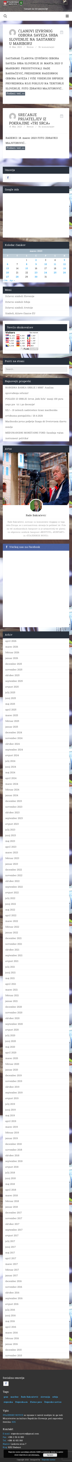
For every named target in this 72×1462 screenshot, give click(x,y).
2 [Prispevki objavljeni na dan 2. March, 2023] (36, 260)
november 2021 (13, 944)
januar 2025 (11, 727)
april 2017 (10, 1258)
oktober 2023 (12, 813)
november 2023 (13, 807)
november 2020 (13, 1013)
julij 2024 (10, 761)
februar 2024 (12, 790)
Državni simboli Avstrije (19, 308)
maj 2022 (10, 910)
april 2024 (10, 778)
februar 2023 (12, 858)
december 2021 (13, 938)
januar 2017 (11, 1276)
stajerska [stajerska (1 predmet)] (8, 1402)
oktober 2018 (12, 1155)
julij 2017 (10, 1241)
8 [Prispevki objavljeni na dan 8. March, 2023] (26, 264)
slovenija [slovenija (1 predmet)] (45, 1397)
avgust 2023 (12, 824)
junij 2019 (10, 1110)
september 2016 (13, 1298)
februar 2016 (12, 1338)
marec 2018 (11, 1195)
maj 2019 (10, 1115)
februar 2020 (12, 1064)
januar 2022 (11, 933)
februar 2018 (12, 1201)
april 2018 (10, 1190)
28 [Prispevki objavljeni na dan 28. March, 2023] (17, 277)
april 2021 (10, 984)
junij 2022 (10, 904)
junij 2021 (10, 973)
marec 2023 (11, 853)
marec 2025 (11, 715)
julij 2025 (10, 693)
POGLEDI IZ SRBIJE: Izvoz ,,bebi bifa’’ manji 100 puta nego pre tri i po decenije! (34, 402)
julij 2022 (10, 898)
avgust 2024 (12, 755)
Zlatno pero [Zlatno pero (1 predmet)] (36, 1402)
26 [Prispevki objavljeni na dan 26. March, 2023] (64, 273)
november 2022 (13, 875)
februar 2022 (12, 927)
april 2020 (10, 1053)
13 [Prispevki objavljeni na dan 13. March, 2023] (7, 268)
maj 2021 (10, 978)
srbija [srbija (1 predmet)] (55, 1397)
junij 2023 (10, 835)
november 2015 (13, 1356)
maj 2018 (10, 1184)
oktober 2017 (12, 1224)
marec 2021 (11, 990)
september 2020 (14, 1024)
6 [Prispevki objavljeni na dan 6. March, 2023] (7, 264)
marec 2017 (11, 1264)
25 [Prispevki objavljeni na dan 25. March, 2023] (55, 273)
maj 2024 (10, 773)
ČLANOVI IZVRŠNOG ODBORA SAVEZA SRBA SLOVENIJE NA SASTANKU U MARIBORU (33, 37)
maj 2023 (10, 841)
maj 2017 (10, 1253)
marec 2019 (11, 1127)
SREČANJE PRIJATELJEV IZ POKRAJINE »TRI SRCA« (29, 119)
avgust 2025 (12, 687)
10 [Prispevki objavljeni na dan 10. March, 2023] (45, 264)
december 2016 (13, 1281)
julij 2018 (10, 1173)
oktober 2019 (12, 1087)
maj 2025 (10, 704)
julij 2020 (10, 1035)
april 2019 (10, 1121)
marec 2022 (11, 921)
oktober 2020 (12, 1018)
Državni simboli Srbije (17, 302)
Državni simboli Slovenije (19, 296)
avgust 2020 (12, 1030)
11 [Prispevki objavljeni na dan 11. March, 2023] (55, 264)
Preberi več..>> (15, 93)
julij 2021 (10, 967)
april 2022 (10, 915)
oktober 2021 (12, 950)
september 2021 (13, 955)
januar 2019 (11, 1138)
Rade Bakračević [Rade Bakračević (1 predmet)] (29, 1397)
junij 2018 (10, 1178)
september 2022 (14, 887)
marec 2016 (11, 1333)
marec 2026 (11, 647)
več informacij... (34, 1455)
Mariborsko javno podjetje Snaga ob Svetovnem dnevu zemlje (35, 424)
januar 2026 (11, 658)
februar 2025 (12, 721)
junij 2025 (10, 698)
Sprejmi (50, 1455)
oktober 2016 (12, 1293)
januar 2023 (11, 864)
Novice (30, 47)
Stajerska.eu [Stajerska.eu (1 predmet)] (21, 1402)
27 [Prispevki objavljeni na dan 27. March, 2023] (7, 277)
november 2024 (13, 738)
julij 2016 (10, 1310)
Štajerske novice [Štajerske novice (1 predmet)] (52, 1402)
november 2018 (13, 1150)
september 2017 (14, 1230)
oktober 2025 (12, 675)
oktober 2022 (12, 881)
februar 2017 (12, 1270)
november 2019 (13, 1081)
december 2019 (13, 1075)
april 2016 (10, 1327)
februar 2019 (12, 1133)
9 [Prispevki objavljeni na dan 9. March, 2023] (36, 264)
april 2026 (10, 641)
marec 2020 (11, 1058)
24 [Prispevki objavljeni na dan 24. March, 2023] (45, 273)
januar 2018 (11, 1207)
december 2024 (13, 733)
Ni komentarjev (46, 47)
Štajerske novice (48, 1459)
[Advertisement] (36, 214)
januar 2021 (11, 1001)
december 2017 (13, 1213)
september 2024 (14, 750)
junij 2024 (10, 767)
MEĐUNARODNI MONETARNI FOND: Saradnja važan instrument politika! (34, 435)
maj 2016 (10, 1321)
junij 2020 (10, 1041)
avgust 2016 (11, 1304)
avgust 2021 (11, 961)
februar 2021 (12, 995)
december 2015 (13, 1350)
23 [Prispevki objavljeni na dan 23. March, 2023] (36, 273)
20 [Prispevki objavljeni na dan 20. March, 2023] (7, 273)
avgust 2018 (11, 1167)
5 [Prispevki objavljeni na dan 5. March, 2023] (64, 260)
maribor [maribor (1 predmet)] (14, 1397)
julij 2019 (10, 1104)
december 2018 (13, 1144)
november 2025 (13, 670)
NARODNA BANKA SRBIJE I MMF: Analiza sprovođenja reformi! (29, 390)
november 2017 (13, 1218)
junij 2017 (10, 1247)
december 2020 (13, 1007)
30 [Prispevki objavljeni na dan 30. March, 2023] (36, 277)
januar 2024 (11, 795)
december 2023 (13, 801)
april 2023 (10, 847)
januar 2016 (11, 1344)
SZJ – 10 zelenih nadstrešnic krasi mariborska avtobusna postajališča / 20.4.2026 (31, 413)
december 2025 (13, 664)
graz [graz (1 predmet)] (6, 1397)
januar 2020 (11, 1070)
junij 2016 (10, 1316)
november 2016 (13, 1287)
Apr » (12, 280)
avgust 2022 (12, 893)
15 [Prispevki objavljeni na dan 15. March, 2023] (26, 268)
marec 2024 (11, 784)
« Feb (5, 280)
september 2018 (13, 1161)
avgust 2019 (12, 1098)
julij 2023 (10, 830)
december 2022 (13, 870)
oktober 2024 (12, 744)
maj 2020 (10, 1047)
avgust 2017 (12, 1236)
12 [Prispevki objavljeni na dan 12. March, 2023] (64, 264)
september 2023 (14, 818)
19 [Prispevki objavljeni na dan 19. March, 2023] (64, 268)
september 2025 (14, 681)
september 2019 (14, 1093)
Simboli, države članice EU (20, 313)
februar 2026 (12, 652)
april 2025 (10, 710)
